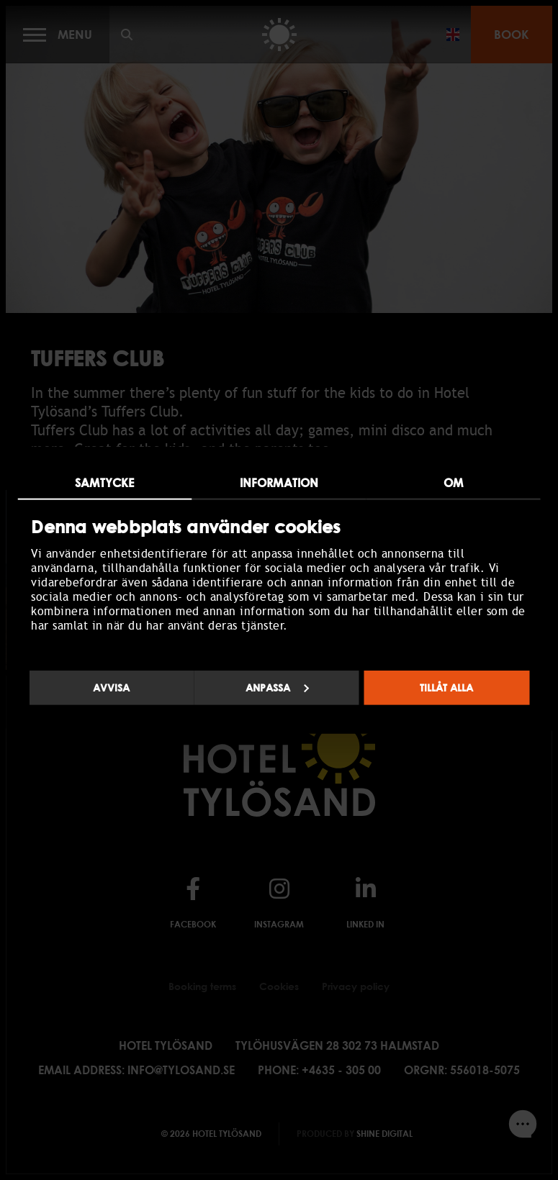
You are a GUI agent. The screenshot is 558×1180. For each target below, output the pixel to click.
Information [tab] (279, 483)
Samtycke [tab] (104, 483)
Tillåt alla (446, 687)
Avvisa (111, 687)
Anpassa (277, 687)
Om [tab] (453, 483)
